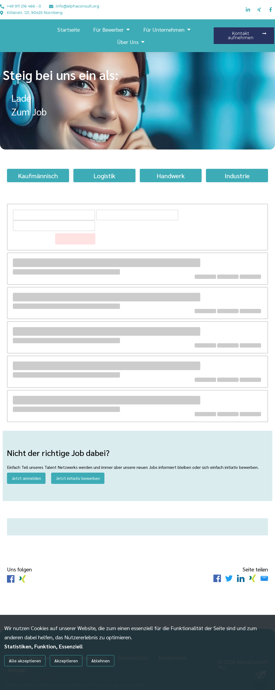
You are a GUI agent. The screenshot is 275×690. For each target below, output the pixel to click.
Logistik (104, 175)
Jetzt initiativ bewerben (78, 478)
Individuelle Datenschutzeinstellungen (31, 677)
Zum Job (29, 111)
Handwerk (171, 175)
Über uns (131, 41)
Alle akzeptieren (25, 660)
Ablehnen (100, 660)
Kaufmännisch (38, 175)
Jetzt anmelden (26, 478)
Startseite (68, 29)
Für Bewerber (111, 29)
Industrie (237, 175)
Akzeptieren (66, 660)
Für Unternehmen (167, 29)
